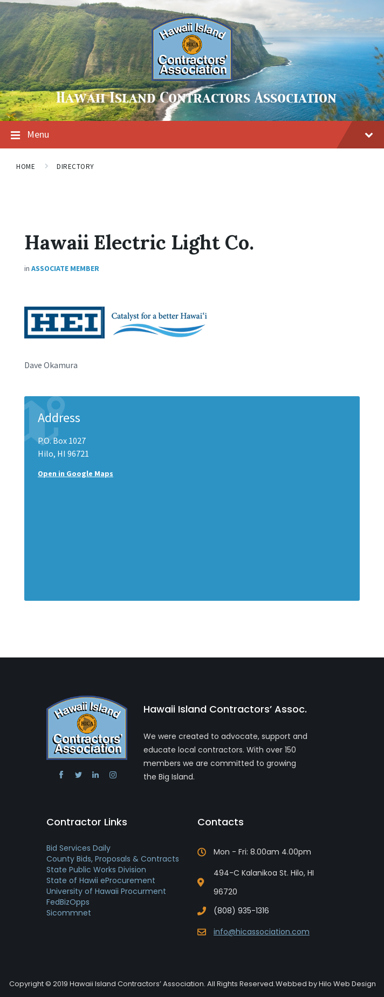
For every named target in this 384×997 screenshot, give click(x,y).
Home (25, 166)
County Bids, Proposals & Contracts (112, 858)
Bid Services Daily (78, 848)
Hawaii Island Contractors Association (196, 98)
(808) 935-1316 (241, 910)
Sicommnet (68, 912)
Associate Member (65, 268)
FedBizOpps (68, 902)
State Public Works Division (96, 869)
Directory (75, 166)
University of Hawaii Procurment (106, 891)
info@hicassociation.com (262, 931)
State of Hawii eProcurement (100, 880)
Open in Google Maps (75, 473)
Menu (200, 134)
